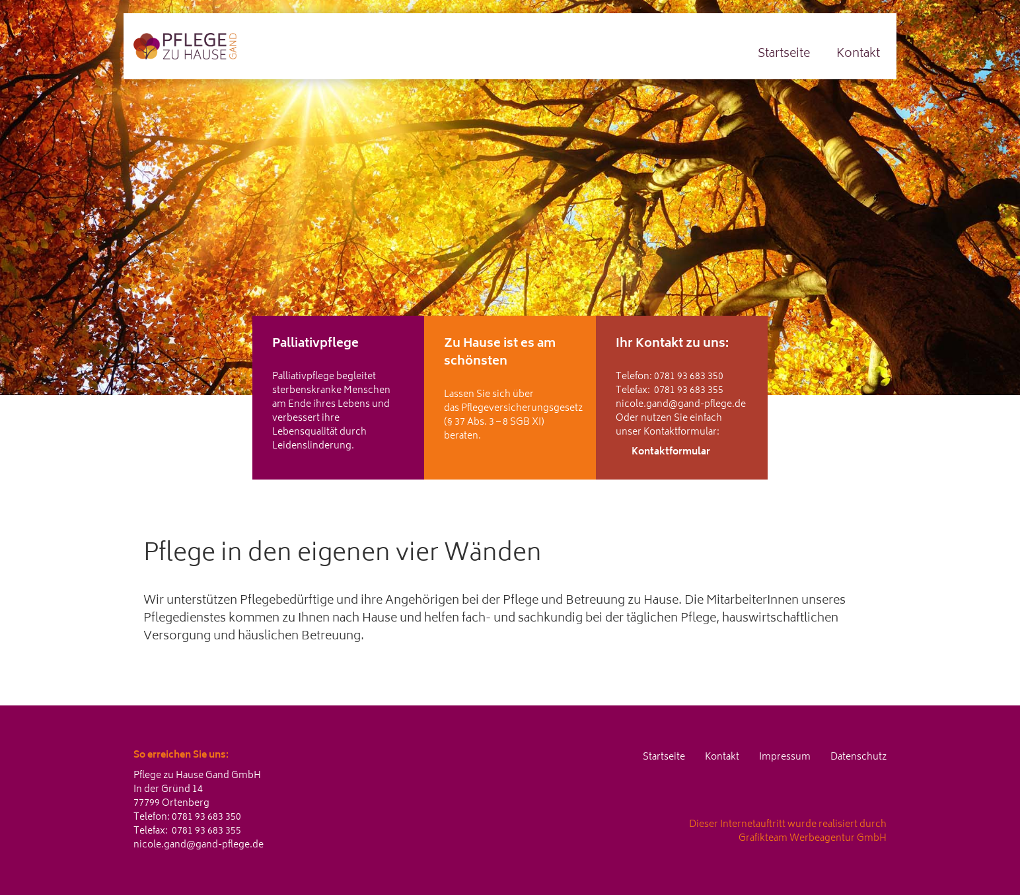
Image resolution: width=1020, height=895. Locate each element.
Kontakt (858, 54)
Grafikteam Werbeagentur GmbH (813, 838)
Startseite (784, 54)
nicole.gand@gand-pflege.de (681, 404)
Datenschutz (858, 757)
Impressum (785, 757)
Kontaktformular (671, 452)
